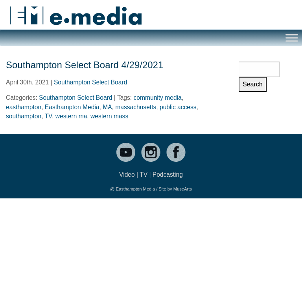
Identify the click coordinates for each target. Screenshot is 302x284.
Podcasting (168, 174)
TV (48, 116)
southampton (23, 116)
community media (158, 97)
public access (178, 107)
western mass (109, 116)
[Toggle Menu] (291, 37)
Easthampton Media (72, 107)
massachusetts (135, 107)
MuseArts (182, 189)
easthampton (23, 107)
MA (107, 107)
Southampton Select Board (90, 82)
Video (127, 174)
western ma (71, 116)
